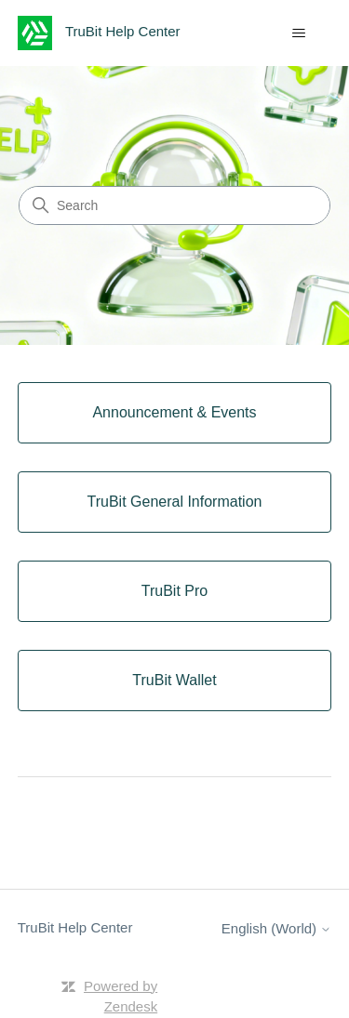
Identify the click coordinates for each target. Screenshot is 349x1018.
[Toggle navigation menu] (298, 33)
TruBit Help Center (75, 927)
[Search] (174, 205)
